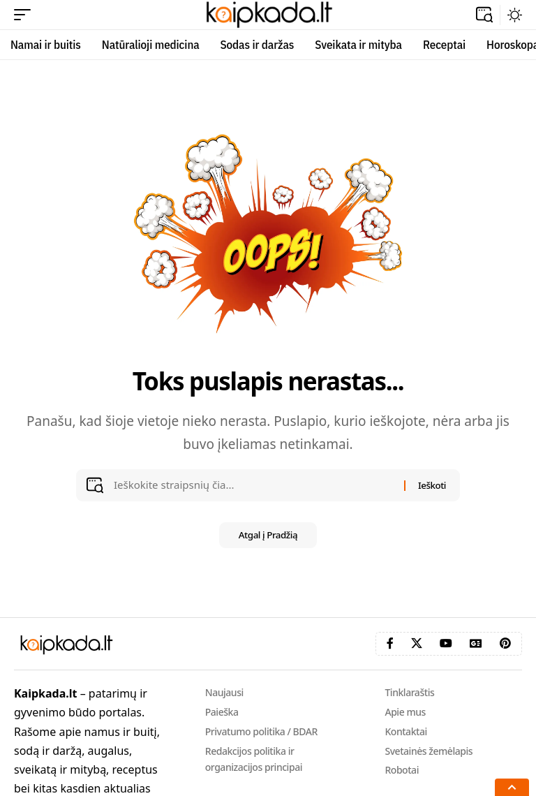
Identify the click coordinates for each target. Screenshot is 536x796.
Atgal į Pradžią (268, 536)
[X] (417, 643)
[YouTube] (446, 643)
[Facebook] (390, 643)
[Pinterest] (505, 643)
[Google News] (476, 643)
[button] (26, 14)
